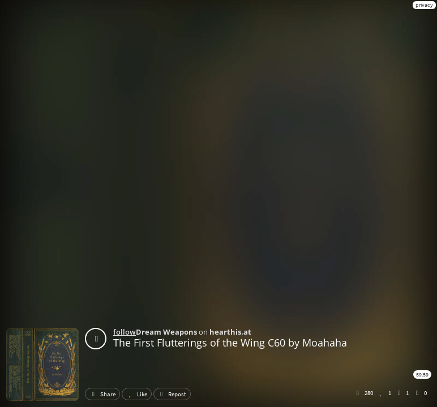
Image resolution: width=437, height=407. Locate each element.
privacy (424, 4)
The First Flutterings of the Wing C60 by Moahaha (230, 342)
